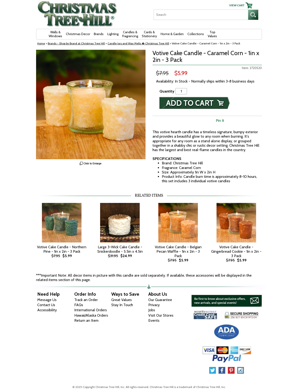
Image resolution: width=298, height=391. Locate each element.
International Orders (90, 310)
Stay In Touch (122, 305)
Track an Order (86, 300)
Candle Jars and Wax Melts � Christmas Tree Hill (138, 43)
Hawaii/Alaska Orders (91, 315)
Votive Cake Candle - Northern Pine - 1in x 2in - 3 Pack (61, 249)
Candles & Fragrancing (130, 34)
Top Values (212, 34)
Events (153, 320)
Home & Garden (172, 34)
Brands (99, 34)
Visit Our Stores (160, 315)
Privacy (154, 305)
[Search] (201, 15)
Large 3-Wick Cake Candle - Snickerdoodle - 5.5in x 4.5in (120, 249)
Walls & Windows (55, 34)
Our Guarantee (160, 300)
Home (41, 43)
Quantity (166, 91)
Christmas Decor (78, 34)
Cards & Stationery (149, 34)
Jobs (151, 310)
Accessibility (47, 310)
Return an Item (86, 320)
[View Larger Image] (91, 104)
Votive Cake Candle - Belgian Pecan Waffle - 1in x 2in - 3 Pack (178, 251)
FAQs (78, 305)
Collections (195, 34)
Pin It (220, 120)
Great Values (121, 300)
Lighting (113, 34)
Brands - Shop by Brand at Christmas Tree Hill (76, 43)
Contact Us (46, 305)
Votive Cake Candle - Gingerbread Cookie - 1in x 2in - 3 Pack (236, 251)
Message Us (47, 300)
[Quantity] (181, 91)
